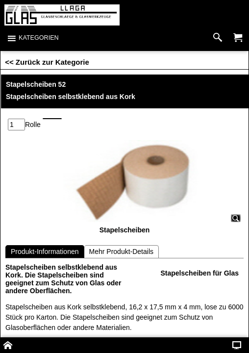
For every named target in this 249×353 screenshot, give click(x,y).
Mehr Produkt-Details (121, 225)
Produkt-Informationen (45, 225)
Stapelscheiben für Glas (200, 247)
